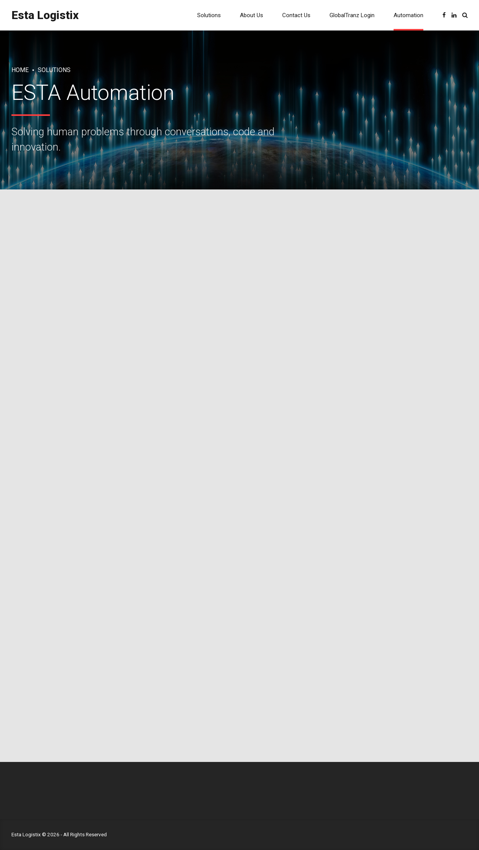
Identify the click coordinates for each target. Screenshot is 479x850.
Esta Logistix (45, 15)
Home (20, 70)
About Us (251, 15)
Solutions (209, 15)
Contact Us (296, 15)
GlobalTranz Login (352, 15)
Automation (408, 15)
